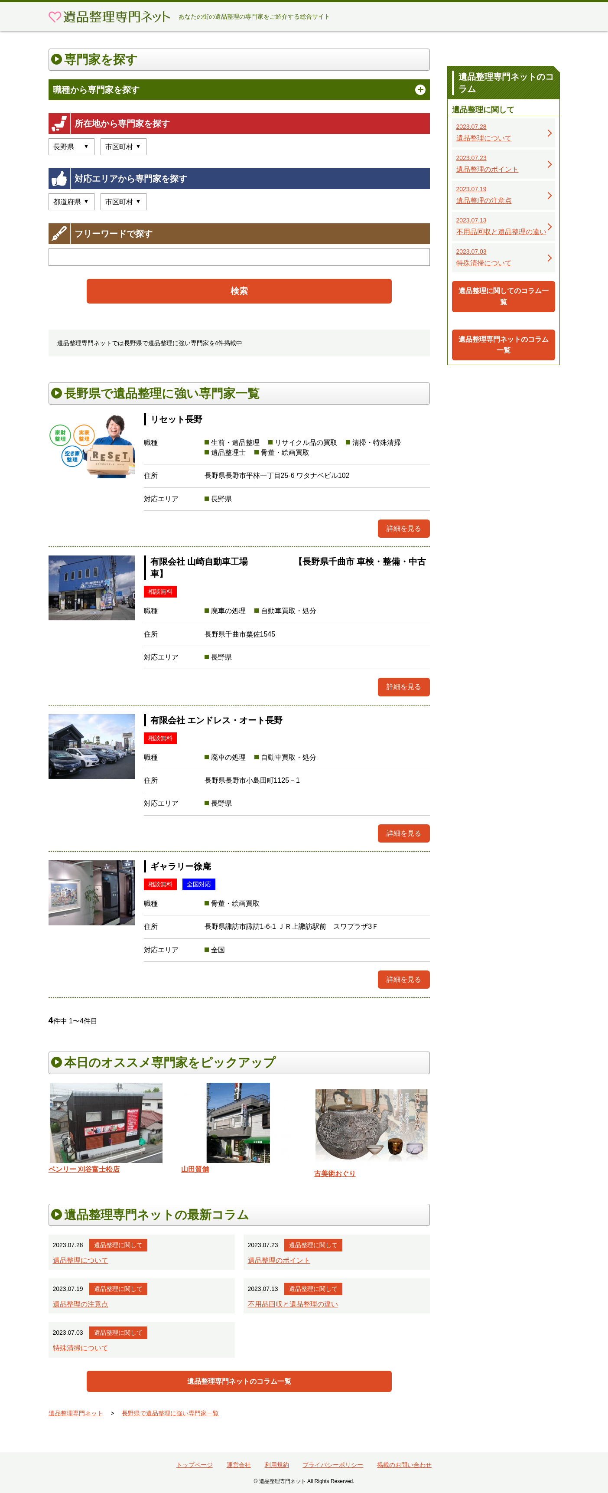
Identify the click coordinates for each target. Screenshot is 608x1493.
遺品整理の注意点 (80, 1304)
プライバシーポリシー (332, 1464)
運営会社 (239, 1464)
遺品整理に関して (118, 1244)
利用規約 (277, 1464)
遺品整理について (80, 1260)
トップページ (194, 1464)
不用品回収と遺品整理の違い (293, 1304)
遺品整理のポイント (279, 1260)
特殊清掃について (80, 1348)
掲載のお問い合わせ (404, 1464)
